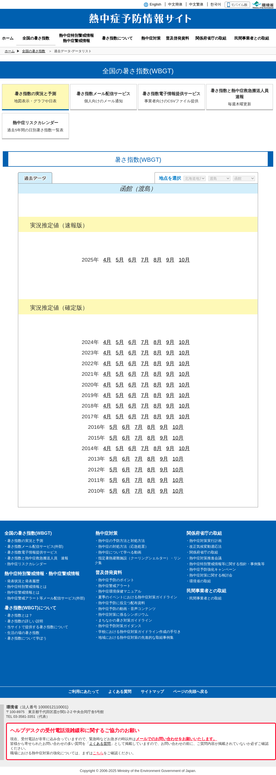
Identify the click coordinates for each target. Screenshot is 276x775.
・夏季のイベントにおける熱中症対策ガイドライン (136, 597)
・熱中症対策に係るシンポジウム (121, 614)
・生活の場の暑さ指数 (21, 633)
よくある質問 (119, 691)
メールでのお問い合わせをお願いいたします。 (176, 739)
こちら (98, 753)
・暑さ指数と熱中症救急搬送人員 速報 (36, 558)
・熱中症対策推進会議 (204, 558)
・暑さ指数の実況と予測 (23, 541)
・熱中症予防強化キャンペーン (211, 569)
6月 (132, 260)
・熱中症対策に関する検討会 (209, 575)
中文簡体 (175, 4)
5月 (120, 260)
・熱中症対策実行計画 (204, 541)
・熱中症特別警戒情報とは (25, 586)
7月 (145, 260)
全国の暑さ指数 (33, 51)
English (155, 4)
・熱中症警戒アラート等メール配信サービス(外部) (44, 598)
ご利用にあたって (83, 691)
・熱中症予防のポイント (114, 580)
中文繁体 (196, 4)
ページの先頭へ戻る (190, 691)
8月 (157, 260)
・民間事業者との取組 (204, 598)
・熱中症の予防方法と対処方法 (120, 541)
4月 (107, 260)
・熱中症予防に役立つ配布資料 (120, 603)
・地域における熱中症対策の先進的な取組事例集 (134, 637)
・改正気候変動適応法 (204, 546)
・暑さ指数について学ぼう (25, 638)
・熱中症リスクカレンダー (25, 564)
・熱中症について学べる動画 (118, 552)
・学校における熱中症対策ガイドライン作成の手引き (138, 632)
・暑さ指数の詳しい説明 (23, 621)
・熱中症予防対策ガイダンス (118, 626)
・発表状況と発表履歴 (21, 581)
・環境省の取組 (198, 581)
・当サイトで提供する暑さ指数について (36, 627)
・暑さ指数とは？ (18, 615)
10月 (184, 260)
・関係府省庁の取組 (202, 552)
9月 (170, 260)
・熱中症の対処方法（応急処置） (121, 546)
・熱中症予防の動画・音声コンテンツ (125, 609)
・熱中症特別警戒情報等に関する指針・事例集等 (225, 564)
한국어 (215, 4)
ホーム (10, 51)
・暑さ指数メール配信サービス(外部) (33, 546)
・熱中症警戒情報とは (21, 592)
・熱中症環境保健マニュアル (118, 591)
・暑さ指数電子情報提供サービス (30, 552)
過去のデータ (35, 177)
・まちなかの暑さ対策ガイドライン (123, 620)
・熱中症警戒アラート (113, 586)
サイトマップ (152, 691)
